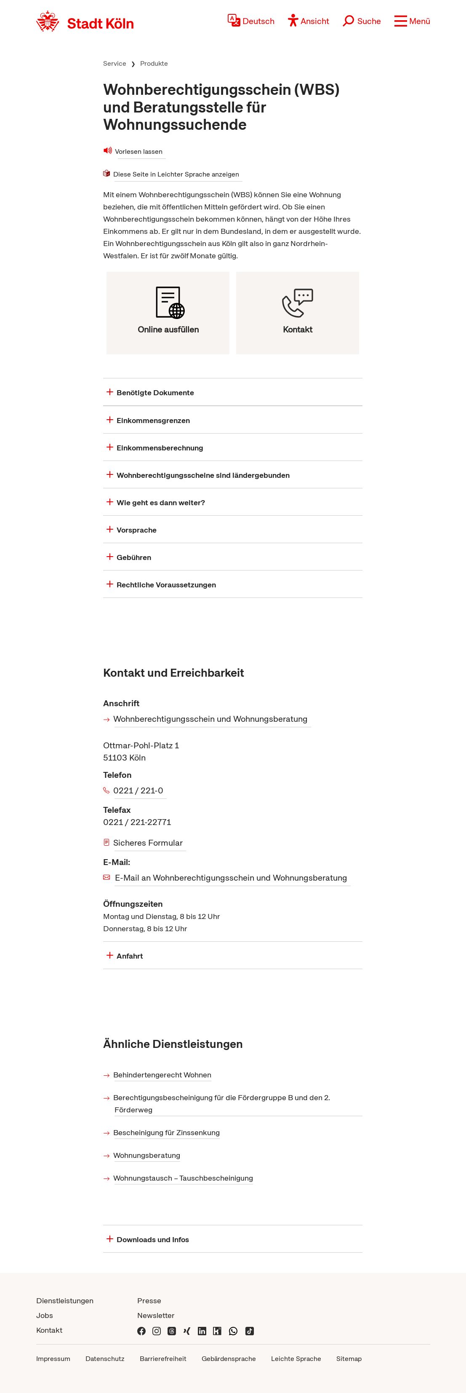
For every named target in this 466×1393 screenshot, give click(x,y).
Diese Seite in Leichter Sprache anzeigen (177, 174)
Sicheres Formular (149, 842)
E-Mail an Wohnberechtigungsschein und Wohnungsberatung (231, 877)
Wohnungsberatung (147, 1155)
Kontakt (49, 1330)
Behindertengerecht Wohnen (163, 1075)
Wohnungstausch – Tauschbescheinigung (184, 1178)
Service (114, 63)
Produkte (154, 63)
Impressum (53, 1358)
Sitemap (349, 1358)
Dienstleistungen (64, 1300)
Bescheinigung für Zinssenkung (167, 1132)
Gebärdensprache (229, 1358)
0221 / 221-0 (139, 790)
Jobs (44, 1315)
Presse (149, 1300)
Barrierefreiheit (163, 1358)
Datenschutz (105, 1358)
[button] (412, 21)
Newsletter (156, 1315)
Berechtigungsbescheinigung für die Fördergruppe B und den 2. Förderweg (222, 1103)
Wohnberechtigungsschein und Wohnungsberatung (211, 718)
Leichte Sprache (296, 1358)
